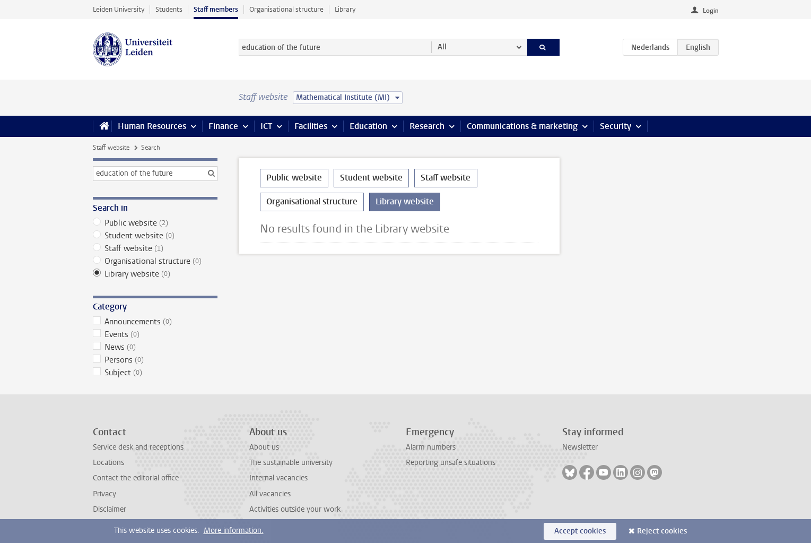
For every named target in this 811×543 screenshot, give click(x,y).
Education (368, 126)
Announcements (155, 321)
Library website (155, 274)
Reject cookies (662, 531)
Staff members (216, 9)
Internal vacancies (278, 478)
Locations (108, 463)
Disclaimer (109, 509)
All (442, 47)
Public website (155, 223)
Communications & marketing (522, 126)
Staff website (111, 147)
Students (168, 9)
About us (264, 447)
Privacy (104, 494)
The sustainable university (291, 463)
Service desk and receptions (138, 447)
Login (711, 10)
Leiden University (118, 9)
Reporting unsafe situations (450, 463)
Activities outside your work (295, 509)
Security (615, 126)
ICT (266, 126)
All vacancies (270, 494)
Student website (155, 236)
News (155, 347)
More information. (234, 530)
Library (345, 9)
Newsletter (580, 447)
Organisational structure (286, 9)
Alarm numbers (431, 447)
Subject (155, 372)
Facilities (310, 126)
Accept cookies (580, 531)
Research (426, 126)
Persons (155, 360)
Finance (223, 126)
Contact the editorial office (136, 478)
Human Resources (152, 126)
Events (155, 334)
